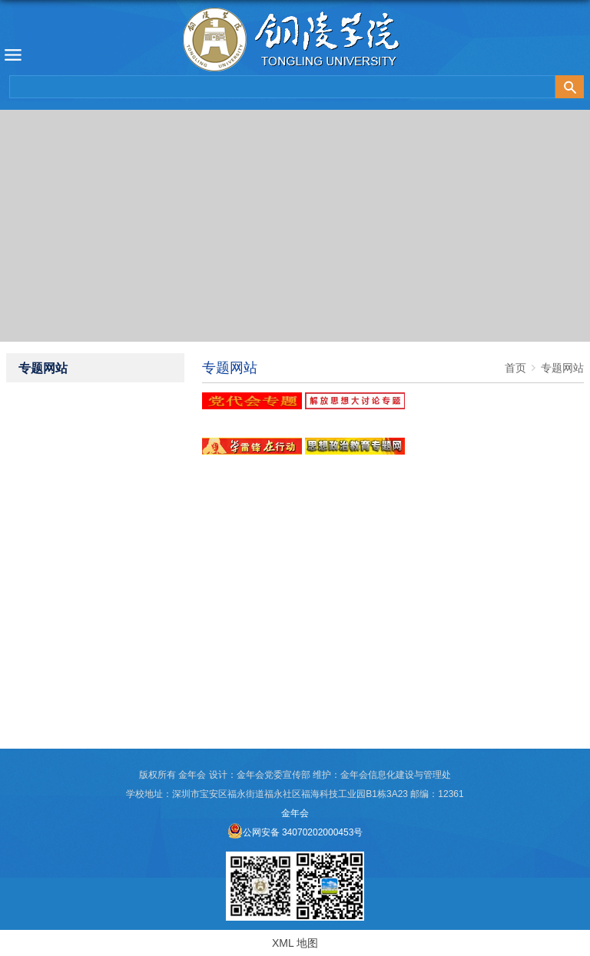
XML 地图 (295, 943)
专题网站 (562, 368)
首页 (515, 368)
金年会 (295, 813)
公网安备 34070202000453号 (295, 832)
